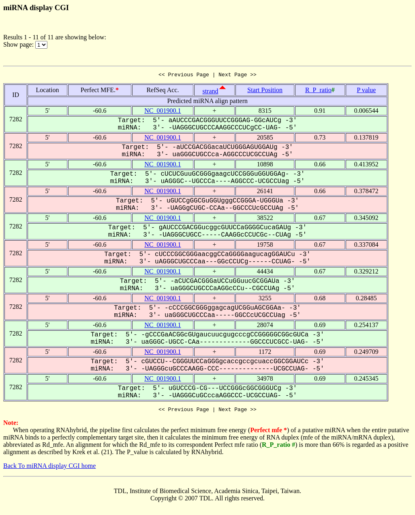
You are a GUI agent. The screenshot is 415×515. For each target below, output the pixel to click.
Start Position (264, 91)
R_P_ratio (318, 91)
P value (366, 91)
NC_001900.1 (162, 111)
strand (210, 92)
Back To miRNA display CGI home (49, 468)
